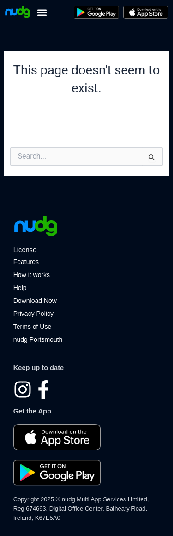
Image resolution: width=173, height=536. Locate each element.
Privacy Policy (33, 313)
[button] (41, 12)
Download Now (35, 300)
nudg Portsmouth (38, 339)
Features (26, 261)
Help (20, 287)
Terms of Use (32, 326)
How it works (31, 274)
